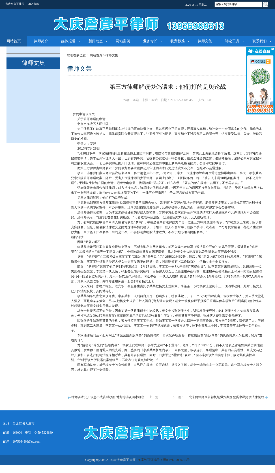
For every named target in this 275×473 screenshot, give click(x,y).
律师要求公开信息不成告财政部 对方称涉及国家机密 (107, 397)
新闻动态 (95, 41)
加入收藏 (33, 3)
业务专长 (150, 41)
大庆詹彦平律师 (14, 3)
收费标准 (177, 41)
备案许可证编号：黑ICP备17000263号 (164, 460)
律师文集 (205, 41)
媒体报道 (68, 41)
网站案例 (123, 41)
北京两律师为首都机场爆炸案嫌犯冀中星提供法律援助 (226, 397)
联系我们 (259, 41)
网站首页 (13, 41)
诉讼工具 (232, 41)
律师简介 (41, 41)
